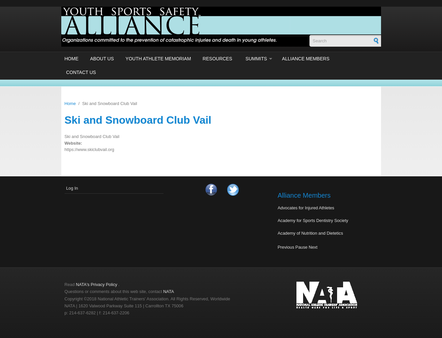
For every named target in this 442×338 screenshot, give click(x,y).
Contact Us (81, 72)
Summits (256, 58)
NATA (168, 291)
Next (313, 247)
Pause (301, 247)
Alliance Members (305, 58)
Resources (217, 58)
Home (72, 58)
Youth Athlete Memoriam (158, 58)
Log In (72, 188)
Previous (286, 247)
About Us (102, 58)
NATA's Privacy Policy (96, 284)
